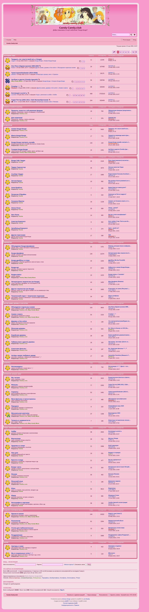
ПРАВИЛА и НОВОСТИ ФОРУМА (13, 107)
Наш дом (14, 453)
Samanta (110, 66)
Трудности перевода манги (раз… (119, 135)
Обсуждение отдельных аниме (67, 67)
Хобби (55, 94)
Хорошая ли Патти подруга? (117, 194)
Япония (14, 474)
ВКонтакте (111, 553)
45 (79, 95)
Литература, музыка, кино (43, 74)
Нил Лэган (15, 215)
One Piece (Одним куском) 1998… (118, 307)
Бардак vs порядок (114, 452)
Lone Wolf (111, 290)
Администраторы (14, 578)
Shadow (110, 283)
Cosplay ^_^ (15, 86)
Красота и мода (17, 460)
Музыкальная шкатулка (20, 413)
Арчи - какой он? (113, 228)
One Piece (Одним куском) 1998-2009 (25, 66)
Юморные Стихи (113, 495)
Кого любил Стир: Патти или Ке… (119, 221)
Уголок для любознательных (22, 528)
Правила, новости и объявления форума (27, 110)
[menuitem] (14, 39)
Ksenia (22, 113)
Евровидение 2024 (114, 413)
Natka (110, 297)
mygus (13, 61)
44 (76, 95)
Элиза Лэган (16, 208)
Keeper (110, 168)
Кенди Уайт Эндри (18, 160)
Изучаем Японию (113, 474)
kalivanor (110, 136)
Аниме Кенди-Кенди (50, 61)
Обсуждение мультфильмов (117, 398)
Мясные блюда (113, 438)
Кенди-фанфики (17, 253)
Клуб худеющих (113, 445)
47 (84, 95)
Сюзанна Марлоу (17, 201)
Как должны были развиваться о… (119, 180)
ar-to (25, 113)
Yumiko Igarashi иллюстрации (117, 502)
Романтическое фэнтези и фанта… (119, 377)
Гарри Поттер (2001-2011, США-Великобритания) (29, 100)
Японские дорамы (18, 328)
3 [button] (123, 52)
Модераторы (37, 578)
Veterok (110, 468)
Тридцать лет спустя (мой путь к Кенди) (26, 59)
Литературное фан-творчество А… (119, 253)
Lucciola (110, 79)
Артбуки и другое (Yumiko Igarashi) (24, 79)
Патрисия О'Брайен (18, 194)
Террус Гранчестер (18, 167)
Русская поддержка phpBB (70, 603)
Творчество (8, 242)
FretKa (110, 439)
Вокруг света (16, 467)
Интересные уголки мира (116, 527)
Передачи (15, 406)
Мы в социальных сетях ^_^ (22, 553)
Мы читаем (15, 377)
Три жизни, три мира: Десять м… (118, 341)
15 (81, 102)
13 (76, 102)
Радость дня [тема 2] (115, 513)
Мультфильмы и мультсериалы (23, 399)
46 (81, 95)
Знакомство (112, 117)
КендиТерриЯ (112, 143)
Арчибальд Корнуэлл (19, 228)
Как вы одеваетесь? (114, 459)
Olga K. (62, 590)
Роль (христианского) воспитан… (119, 160)
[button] (114, 52)
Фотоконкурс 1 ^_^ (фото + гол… (118, 366)
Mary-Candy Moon (16, 81)
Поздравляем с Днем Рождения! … (119, 535)
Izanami (13, 74)
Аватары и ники (17, 546)
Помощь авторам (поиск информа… (119, 246)
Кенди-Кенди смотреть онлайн (23, 142)
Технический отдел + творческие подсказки (27, 296)
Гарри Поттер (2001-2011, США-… (118, 384)
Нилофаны (63, 578)
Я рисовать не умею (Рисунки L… (119, 288)
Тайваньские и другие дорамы (23, 342)
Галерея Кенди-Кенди (58, 81)
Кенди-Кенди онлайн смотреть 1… (119, 142)
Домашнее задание (114, 481)
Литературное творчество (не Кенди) (25, 282)
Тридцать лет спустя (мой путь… (118, 128)
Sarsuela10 (111, 189)
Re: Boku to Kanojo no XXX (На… (118, 328)
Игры (13, 488)
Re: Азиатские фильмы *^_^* (117, 348)
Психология (15, 521)
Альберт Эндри (17, 174)
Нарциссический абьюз (115, 520)
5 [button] (128, 52)
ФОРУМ (6, 542)
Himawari (14, 88)
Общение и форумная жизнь (13, 510)
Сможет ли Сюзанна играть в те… (119, 201)
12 (73, 102)
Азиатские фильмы (18, 349)
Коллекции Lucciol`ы (19, 93)
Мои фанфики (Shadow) (115, 281)
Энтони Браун (16, 181)
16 (84, 102)
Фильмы (55, 101)
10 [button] (133, 52)
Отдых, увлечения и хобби (44, 94)
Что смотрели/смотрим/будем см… (119, 321)
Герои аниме (8, 157)
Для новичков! (16, 118)
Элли (15, 101)
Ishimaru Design (66, 599)
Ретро (78, 578)
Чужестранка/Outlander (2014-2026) (24, 73)
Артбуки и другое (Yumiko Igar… (118, 149)
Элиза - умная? (113, 207)
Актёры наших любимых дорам (23, 355)
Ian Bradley (87, 599)
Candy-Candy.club (70, 27)
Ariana (110, 59)
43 (73, 95)
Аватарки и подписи (114, 546)
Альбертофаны (54, 578)
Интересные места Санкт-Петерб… (119, 467)
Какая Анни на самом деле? (117, 187)
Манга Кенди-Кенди (18, 135)
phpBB (66, 601)
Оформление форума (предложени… (120, 110)
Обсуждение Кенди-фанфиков (22, 246)
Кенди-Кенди (39, 61)
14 (79, 102)
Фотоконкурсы (16, 366)
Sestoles (110, 112)
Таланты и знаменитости (20, 420)
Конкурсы (7, 363)
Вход (5, 562)
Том (109, 235)
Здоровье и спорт (18, 446)
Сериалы (55, 74)
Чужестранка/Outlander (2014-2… (118, 391)
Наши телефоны (113, 295)
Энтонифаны (71, 578)
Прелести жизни (17, 514)
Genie (110, 414)
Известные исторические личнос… (119, 420)
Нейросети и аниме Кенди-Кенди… (119, 267)
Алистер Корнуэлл (18, 221)
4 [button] (125, 52)
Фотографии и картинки (20, 502)
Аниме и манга (63, 88)
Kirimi (110, 195)
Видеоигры (112, 488)
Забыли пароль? (69, 564)
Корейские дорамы (18, 335)
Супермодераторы (26, 578)
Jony (109, 475)
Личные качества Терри (116, 167)
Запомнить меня (81, 564)
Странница (111, 254)
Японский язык (17, 481)
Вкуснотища (15, 438)
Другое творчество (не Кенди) (22, 289)
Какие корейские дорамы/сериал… (119, 335)
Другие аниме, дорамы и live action (45, 67)
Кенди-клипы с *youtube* (116, 274)
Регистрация (13, 562)
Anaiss (13, 67)
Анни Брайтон (16, 187)
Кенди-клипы (16, 274)
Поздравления (16, 535)
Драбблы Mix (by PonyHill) (116, 260)
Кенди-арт (15, 267)
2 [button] (120, 52)
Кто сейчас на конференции (13, 569)
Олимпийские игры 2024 (116, 406)
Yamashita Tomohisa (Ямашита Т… (119, 355)
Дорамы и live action (19, 321)
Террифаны (45, 578)
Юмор (13, 495)
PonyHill (110, 261)
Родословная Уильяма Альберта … (119, 174)
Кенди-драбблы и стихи (20, 260)
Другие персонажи (18, 235)
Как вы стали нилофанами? (117, 214)
